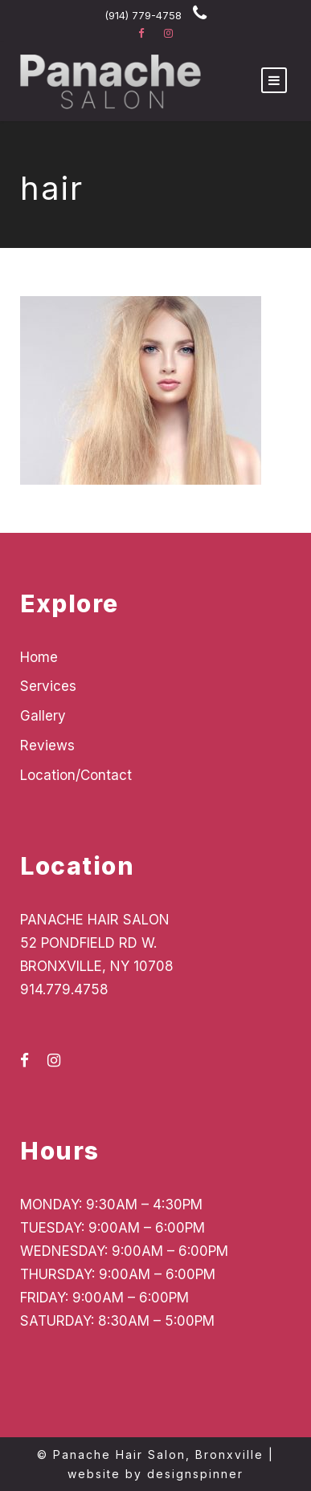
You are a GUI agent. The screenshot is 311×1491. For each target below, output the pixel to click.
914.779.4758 (64, 989)
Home (39, 657)
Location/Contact (76, 775)
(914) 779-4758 (143, 15)
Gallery (43, 716)
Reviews (47, 745)
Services (48, 686)
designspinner (195, 1474)
